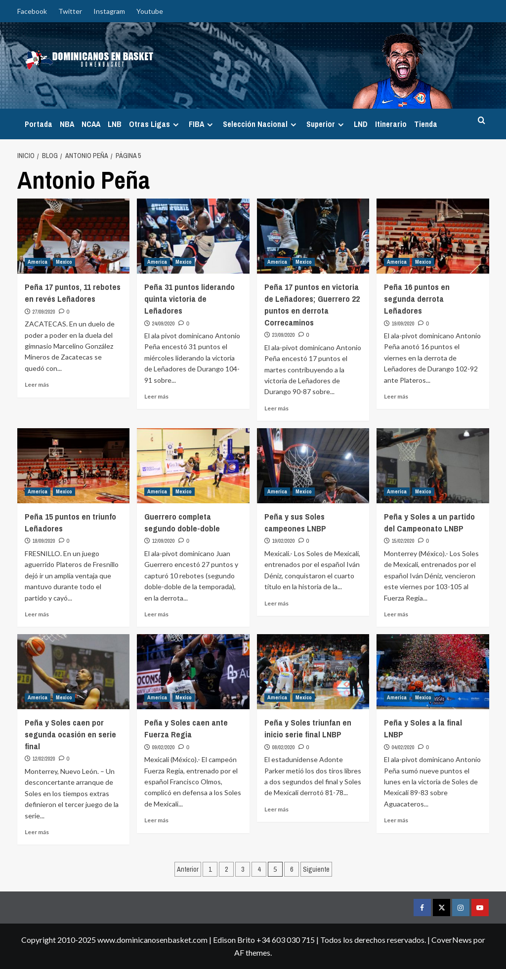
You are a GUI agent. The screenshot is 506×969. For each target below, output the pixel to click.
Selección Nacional (261, 124)
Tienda (425, 124)
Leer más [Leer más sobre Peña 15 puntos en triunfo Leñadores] (37, 614)
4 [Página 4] (258, 869)
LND (361, 124)
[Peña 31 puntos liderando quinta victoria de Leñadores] (193, 236)
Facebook (32, 11)
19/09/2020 (403, 323)
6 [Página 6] (291, 869)
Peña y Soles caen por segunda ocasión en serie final (70, 734)
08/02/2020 (283, 747)
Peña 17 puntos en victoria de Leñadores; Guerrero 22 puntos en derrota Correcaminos (312, 304)
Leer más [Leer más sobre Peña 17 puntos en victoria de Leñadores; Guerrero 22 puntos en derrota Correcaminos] (276, 408)
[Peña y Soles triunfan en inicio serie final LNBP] (313, 671)
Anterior (188, 869)
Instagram (109, 11)
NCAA (91, 124)
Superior (326, 124)
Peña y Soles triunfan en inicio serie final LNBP (307, 728)
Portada (38, 124)
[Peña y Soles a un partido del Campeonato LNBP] (433, 465)
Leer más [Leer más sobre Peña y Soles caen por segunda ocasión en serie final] (37, 832)
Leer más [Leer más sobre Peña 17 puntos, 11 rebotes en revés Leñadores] (37, 384)
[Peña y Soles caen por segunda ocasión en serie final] (73, 671)
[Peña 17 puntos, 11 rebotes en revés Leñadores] (73, 236)
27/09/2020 (44, 311)
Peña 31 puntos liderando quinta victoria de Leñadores (189, 298)
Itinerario (391, 124)
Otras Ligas (155, 124)
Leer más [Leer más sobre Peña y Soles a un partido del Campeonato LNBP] (396, 614)
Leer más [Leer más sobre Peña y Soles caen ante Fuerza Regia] (156, 820)
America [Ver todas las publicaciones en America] (37, 261)
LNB (115, 124)
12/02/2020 (44, 758)
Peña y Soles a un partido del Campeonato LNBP (429, 522)
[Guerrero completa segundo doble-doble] (193, 465)
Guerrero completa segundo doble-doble (182, 522)
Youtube (149, 11)
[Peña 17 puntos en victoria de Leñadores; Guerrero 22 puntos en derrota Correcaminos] (313, 236)
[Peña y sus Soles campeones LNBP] (313, 465)
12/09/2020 (163, 540)
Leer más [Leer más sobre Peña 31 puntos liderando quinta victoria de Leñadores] (156, 396)
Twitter (70, 11)
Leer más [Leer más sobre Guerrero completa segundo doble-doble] (156, 614)
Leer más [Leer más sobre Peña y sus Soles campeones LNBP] (276, 603)
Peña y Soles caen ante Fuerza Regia (186, 728)
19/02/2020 (283, 540)
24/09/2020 (163, 323)
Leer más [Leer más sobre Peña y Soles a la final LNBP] (396, 820)
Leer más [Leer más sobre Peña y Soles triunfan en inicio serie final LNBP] (276, 809)
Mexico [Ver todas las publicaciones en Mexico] (64, 261)
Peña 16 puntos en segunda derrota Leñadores (417, 298)
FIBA (202, 124)
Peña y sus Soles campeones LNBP (295, 522)
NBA (67, 124)
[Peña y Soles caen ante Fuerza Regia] (193, 671)
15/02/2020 (403, 540)
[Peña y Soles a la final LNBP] (433, 671)
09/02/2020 (163, 747)
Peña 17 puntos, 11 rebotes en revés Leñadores (73, 292)
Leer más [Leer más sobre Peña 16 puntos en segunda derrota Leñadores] (396, 396)
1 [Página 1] (210, 869)
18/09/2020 (44, 540)
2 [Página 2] (226, 869)
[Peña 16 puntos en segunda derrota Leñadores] (433, 236)
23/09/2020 (283, 334)
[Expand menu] (175, 125)
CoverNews (451, 939)
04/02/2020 (403, 747)
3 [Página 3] (242, 869)
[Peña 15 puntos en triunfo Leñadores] (73, 465)
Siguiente (316, 869)
